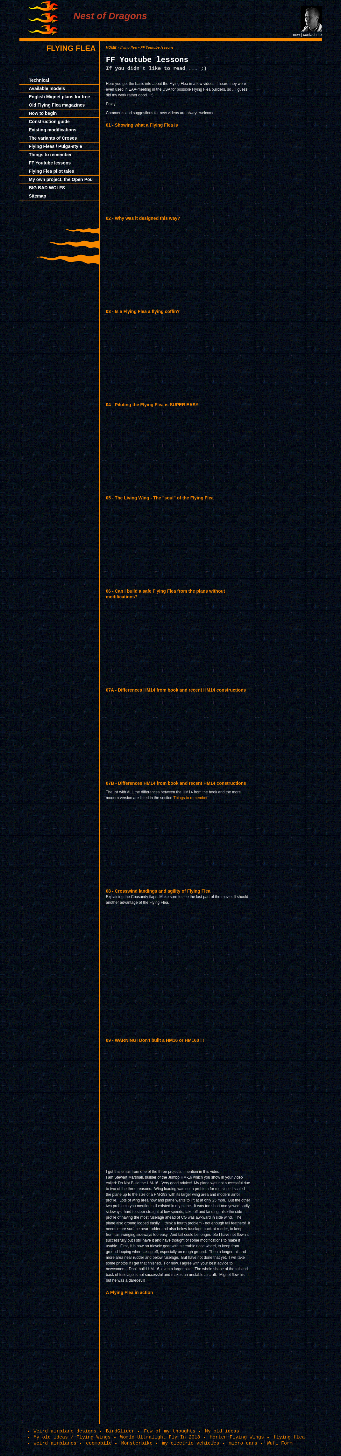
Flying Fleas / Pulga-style (55, 146)
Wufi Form (280, 1443)
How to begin (43, 113)
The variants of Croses (53, 138)
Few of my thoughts (169, 1431)
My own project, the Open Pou (61, 179)
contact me (312, 34)
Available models (47, 88)
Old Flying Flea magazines (57, 105)
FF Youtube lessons (50, 162)
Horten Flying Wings (237, 1437)
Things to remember (50, 154)
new (296, 34)
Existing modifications (52, 129)
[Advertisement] (293, 136)
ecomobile (99, 1443)
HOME (111, 47)
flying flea (71, 48)
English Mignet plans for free (59, 96)
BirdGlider (120, 1431)
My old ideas (222, 1431)
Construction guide (49, 121)
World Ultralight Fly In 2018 (160, 1437)
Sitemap (37, 196)
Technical (39, 80)
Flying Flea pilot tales (51, 171)
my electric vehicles (190, 1443)
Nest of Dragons (110, 15)
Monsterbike (137, 1443)
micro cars (243, 1443)
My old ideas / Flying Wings (72, 1437)
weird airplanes (55, 1443)
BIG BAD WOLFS (47, 187)
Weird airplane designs (65, 1431)
